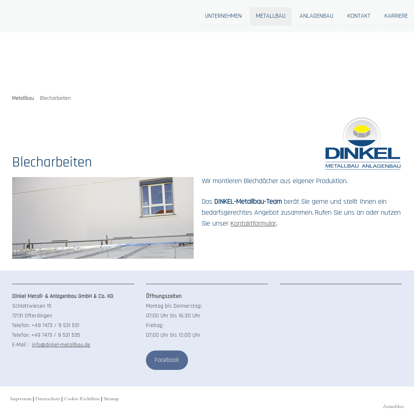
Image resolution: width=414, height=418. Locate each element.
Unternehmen (223, 15)
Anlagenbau (316, 15)
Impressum (21, 398)
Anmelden (393, 406)
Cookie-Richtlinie (82, 398)
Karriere (396, 15)
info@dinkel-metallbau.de (61, 344)
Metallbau (270, 15)
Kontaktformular (253, 223)
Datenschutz (47, 398)
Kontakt (358, 15)
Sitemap (111, 398)
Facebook (167, 360)
